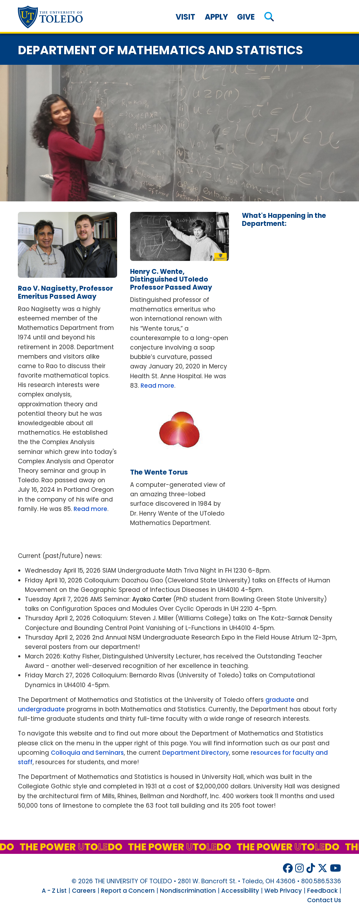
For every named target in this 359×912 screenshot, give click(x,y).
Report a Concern (128, 890)
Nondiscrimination (188, 890)
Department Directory (195, 752)
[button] (269, 17)
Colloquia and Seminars (87, 752)
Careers (84, 890)
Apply (216, 17)
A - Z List (54, 890)
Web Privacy (283, 890)
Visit (185, 17)
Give (246, 17)
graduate (279, 700)
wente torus (159, 472)
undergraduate (41, 709)
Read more (90, 509)
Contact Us (324, 900)
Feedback (322, 890)
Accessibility (240, 890)
